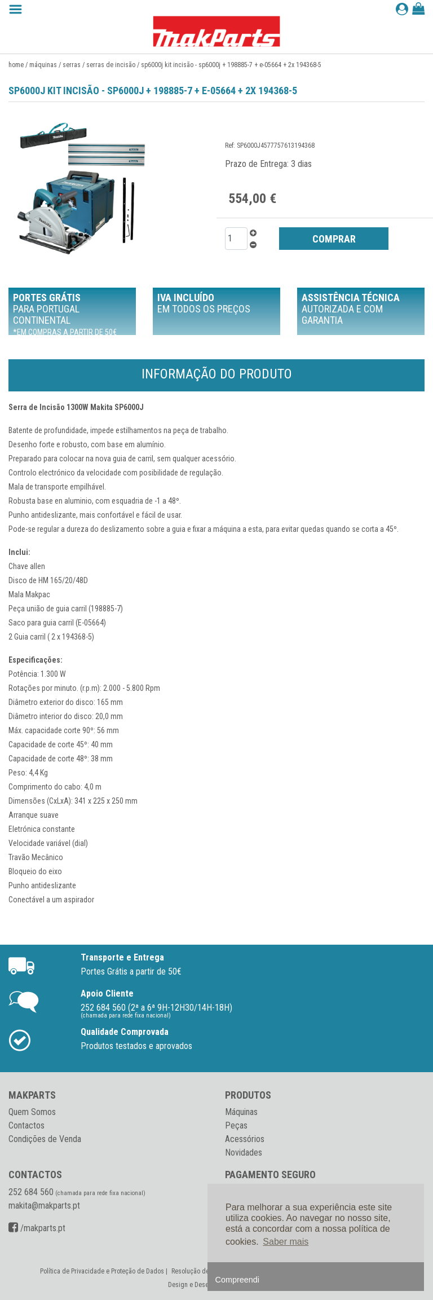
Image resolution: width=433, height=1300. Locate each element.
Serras (72, 65)
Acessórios (244, 1139)
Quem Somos (32, 1112)
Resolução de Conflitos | (205, 1271)
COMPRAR (334, 239)
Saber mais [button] (285, 1241)
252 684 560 (31, 1192)
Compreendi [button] (237, 1279)
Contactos (26, 1125)
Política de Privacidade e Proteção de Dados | (104, 1271)
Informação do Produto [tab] (217, 374)
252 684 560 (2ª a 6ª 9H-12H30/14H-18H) (156, 1007)
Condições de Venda (44, 1139)
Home (16, 65)
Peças (236, 1125)
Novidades (243, 1152)
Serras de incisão (110, 65)
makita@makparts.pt (44, 1205)
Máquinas (43, 65)
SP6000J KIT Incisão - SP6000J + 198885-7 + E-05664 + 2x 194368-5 (231, 65)
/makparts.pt (36, 1228)
